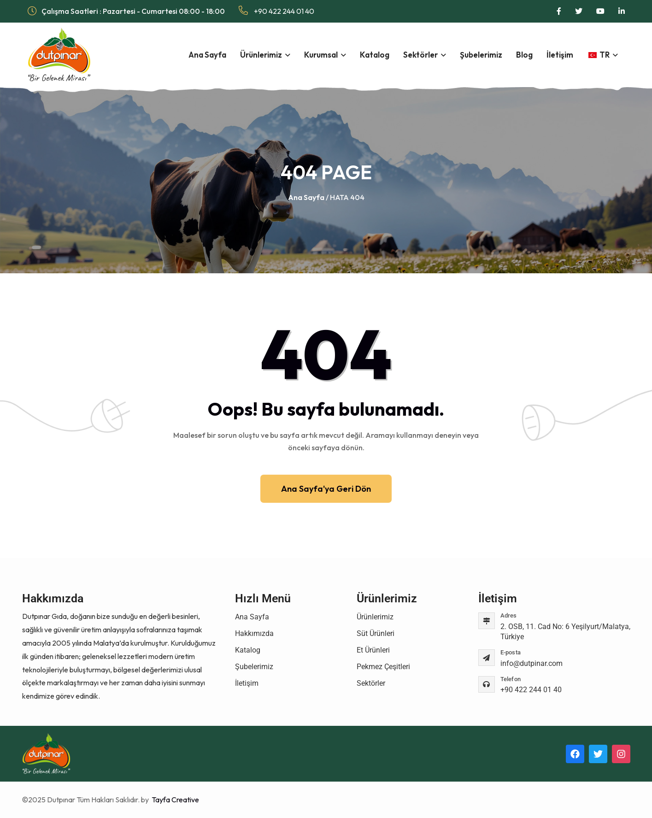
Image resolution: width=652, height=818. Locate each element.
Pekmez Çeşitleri (383, 666)
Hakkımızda (254, 633)
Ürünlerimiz (261, 54)
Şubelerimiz (481, 54)
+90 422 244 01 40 (276, 11)
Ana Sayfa (207, 54)
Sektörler (420, 54)
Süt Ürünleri (375, 633)
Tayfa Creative (174, 799)
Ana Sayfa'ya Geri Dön (326, 488)
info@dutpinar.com (531, 663)
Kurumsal (321, 54)
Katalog (374, 54)
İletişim (559, 54)
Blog (524, 54)
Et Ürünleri (373, 650)
